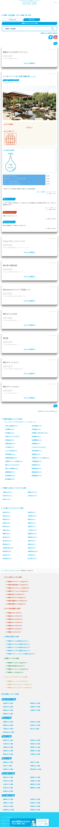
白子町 (10, 269)
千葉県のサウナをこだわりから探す (29, 23)
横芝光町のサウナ (7, 551)
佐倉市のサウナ (32, 512)
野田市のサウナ (32, 523)
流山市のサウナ (6, 537)
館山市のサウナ (6, 512)
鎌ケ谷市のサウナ (7, 540)
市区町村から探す (12, 19)
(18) (7, 492)
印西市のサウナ (32, 526)
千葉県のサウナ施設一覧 (9, 570)
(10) (7, 495)
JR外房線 (18, 570)
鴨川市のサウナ (32, 519)
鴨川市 (10, 317)
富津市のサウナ (6, 544)
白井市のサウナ (6, 555)
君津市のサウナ (6, 516)
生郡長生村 (11, 80)
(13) (32, 492)
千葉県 (5, 56)
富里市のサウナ (32, 544)
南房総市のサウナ (32, 533)
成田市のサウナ (6, 530)
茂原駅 (16, 80)
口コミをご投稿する (29, 63)
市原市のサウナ (6, 523)
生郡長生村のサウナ (33, 551)
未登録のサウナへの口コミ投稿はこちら (47, 411)
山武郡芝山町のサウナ (8, 548)
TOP (2, 570)
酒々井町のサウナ (32, 558)
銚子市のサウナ (6, 526)
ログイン (56, 2)
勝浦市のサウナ (6, 533)
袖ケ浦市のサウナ (7, 558)
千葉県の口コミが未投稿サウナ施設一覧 (49, 33)
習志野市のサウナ (32, 537)
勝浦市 (10, 56)
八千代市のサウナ (32, 530)
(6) (32, 495)
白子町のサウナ (32, 555)
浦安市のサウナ (6, 519)
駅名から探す (31, 19)
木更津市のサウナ (32, 516)
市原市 (10, 293)
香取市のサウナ (32, 540)
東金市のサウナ (32, 548)
